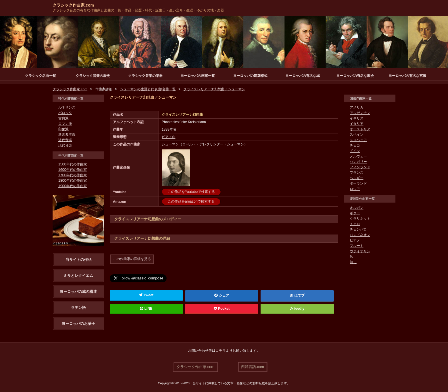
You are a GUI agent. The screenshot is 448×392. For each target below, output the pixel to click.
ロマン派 (65, 124)
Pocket (221, 308)
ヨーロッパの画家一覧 (198, 76)
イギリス (356, 118)
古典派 (63, 118)
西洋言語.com (252, 366)
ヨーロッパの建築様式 (250, 76)
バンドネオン (360, 235)
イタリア (356, 124)
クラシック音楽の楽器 (145, 76)
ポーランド (358, 183)
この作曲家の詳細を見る (132, 259)
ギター (355, 213)
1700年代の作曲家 (72, 175)
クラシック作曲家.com (73, 5)
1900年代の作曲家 (72, 186)
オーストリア (360, 129)
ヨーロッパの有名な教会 (355, 76)
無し (353, 262)
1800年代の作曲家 (72, 181)
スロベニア (358, 140)
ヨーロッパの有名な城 (302, 76)
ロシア (355, 189)
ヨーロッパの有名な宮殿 (407, 76)
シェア (221, 295)
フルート (356, 246)
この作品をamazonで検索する (191, 201)
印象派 (63, 129)
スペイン (356, 135)
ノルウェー (358, 156)
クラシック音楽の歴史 (93, 76)
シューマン (170, 144)
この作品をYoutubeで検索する (191, 192)
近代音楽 (65, 140)
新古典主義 (66, 135)
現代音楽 (65, 145)
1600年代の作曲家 (72, 170)
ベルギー (356, 178)
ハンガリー (358, 162)
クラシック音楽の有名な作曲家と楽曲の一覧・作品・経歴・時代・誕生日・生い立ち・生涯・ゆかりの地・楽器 (138, 10)
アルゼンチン (360, 113)
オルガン (356, 208)
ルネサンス (66, 107)
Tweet (146, 295)
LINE (146, 308)
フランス (356, 173)
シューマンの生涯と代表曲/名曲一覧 (148, 89)
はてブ (299, 295)
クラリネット (360, 219)
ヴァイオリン (360, 251)
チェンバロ (358, 229)
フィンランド (360, 167)
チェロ (355, 224)
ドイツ (355, 151)
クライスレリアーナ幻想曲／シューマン (214, 89)
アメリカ (356, 107)
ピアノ (355, 240)
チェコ (355, 145)
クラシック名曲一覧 (40, 76)
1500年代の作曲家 (72, 164)
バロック (65, 113)
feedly (297, 308)
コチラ (220, 351)
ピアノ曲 (168, 137)
